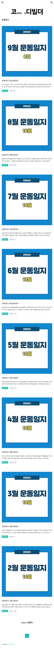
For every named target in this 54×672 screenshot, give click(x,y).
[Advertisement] (27, 641)
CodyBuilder (11, 669)
